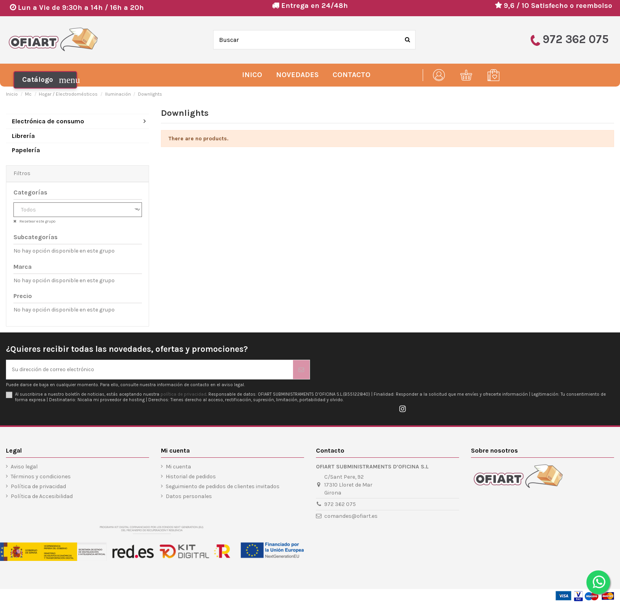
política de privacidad (183, 395)
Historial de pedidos (191, 477)
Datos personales (189, 497)
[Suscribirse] (301, 369)
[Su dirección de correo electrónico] (149, 369)
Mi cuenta (178, 467)
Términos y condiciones (41, 477)
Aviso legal (24, 467)
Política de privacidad (38, 487)
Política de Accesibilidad (42, 497)
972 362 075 (340, 505)
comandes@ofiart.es (351, 516)
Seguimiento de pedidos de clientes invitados (223, 487)
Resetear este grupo (37, 221)
